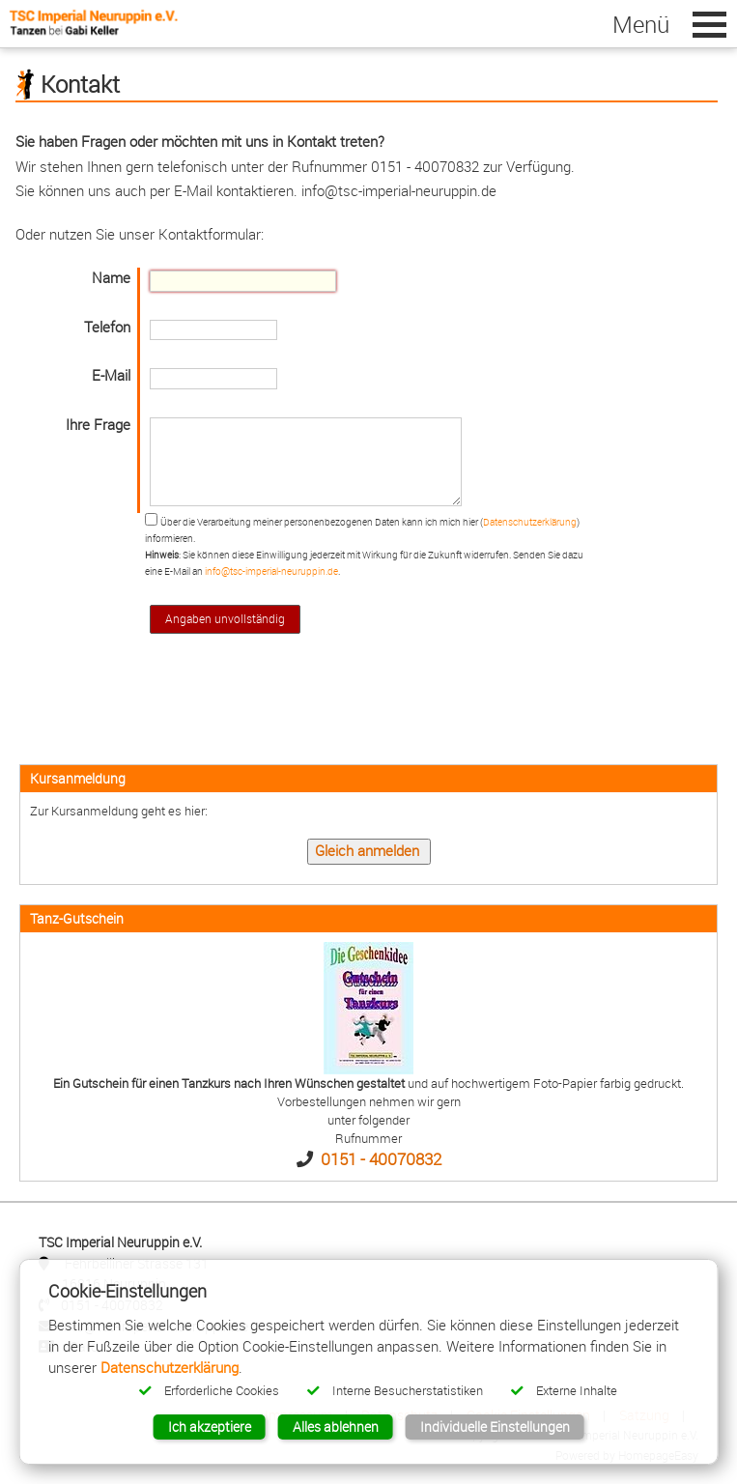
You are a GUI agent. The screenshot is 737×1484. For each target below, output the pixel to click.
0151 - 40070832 (381, 1159)
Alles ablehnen (336, 1426)
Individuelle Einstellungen (495, 1426)
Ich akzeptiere (209, 1426)
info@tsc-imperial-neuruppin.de (271, 571)
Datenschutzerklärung (530, 521)
